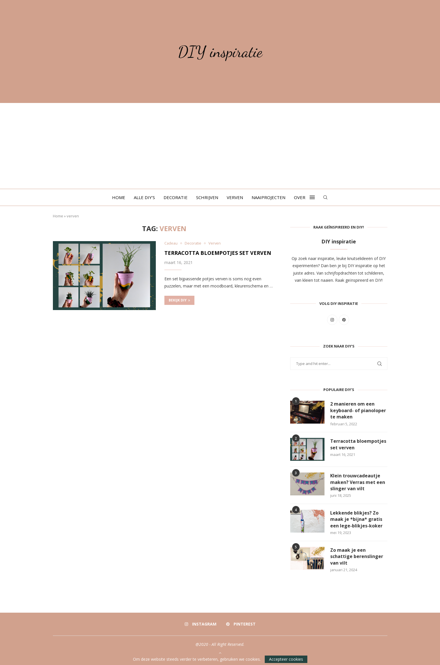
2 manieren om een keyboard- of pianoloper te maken (358, 410)
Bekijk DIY (179, 300)
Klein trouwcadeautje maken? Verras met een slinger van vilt (357, 482)
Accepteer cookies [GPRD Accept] (286, 659)
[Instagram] (200, 624)
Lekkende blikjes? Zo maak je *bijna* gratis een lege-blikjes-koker (356, 519)
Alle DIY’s (144, 197)
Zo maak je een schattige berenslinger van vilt (356, 556)
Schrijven (207, 197)
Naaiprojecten (268, 197)
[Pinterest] (241, 624)
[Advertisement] (220, 146)
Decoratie (176, 197)
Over (299, 197)
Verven (235, 197)
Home (118, 197)
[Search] (325, 197)
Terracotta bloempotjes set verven (217, 252)
